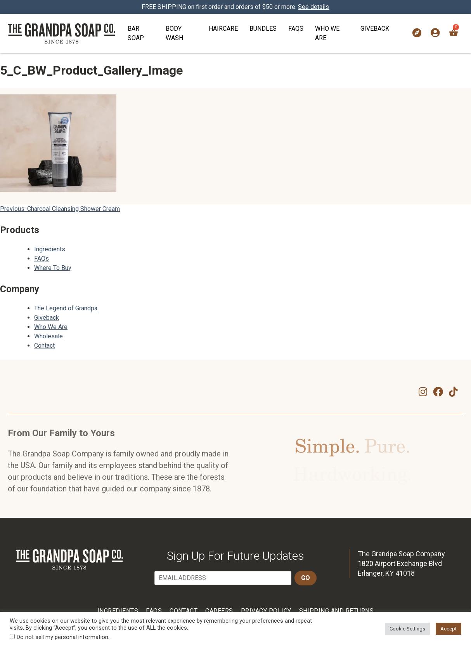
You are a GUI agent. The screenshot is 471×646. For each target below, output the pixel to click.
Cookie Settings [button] (407, 629)
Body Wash (174, 33)
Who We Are (327, 33)
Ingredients (49, 249)
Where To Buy (52, 268)
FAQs (295, 28)
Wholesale (48, 336)
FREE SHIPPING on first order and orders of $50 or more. (235, 6)
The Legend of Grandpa (65, 308)
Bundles (263, 28)
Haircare (223, 28)
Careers (219, 611)
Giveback (374, 28)
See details (313, 6)
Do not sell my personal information (62, 637)
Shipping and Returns (336, 611)
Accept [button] (448, 629)
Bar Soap (136, 33)
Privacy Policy (266, 611)
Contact (44, 345)
